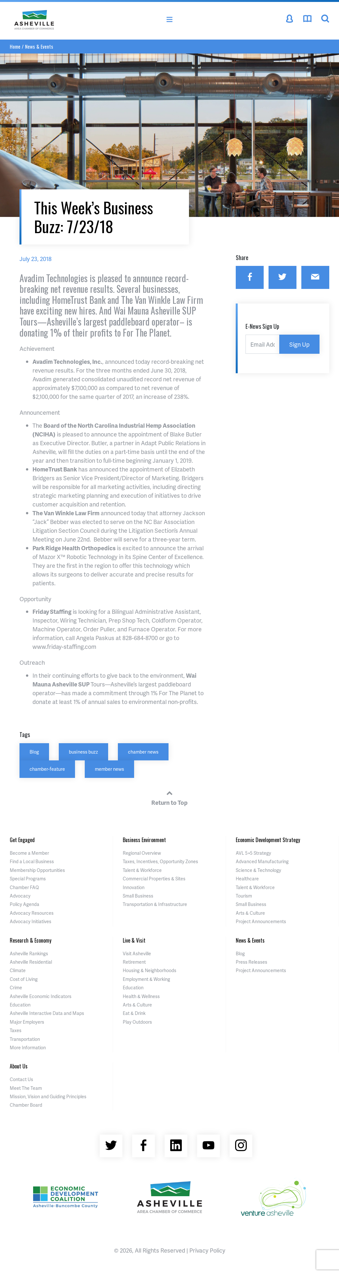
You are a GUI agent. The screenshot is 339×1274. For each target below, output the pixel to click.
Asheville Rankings (29, 953)
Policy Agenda (24, 904)
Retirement (134, 962)
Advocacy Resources (32, 913)
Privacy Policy (207, 1250)
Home (15, 46)
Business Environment (144, 840)
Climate (18, 970)
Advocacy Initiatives (30, 921)
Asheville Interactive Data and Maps (47, 1013)
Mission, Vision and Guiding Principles (48, 1096)
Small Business (138, 896)
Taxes (15, 1030)
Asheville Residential (31, 962)
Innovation (133, 887)
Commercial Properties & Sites (154, 878)
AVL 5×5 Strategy (253, 853)
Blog (34, 751)
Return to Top (169, 797)
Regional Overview (142, 853)
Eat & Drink (134, 1013)
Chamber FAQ (24, 887)
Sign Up (299, 344)
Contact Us (21, 1079)
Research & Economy (30, 940)
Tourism (244, 896)
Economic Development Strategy (268, 840)
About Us (19, 1066)
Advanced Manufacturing (262, 861)
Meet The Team (26, 1088)
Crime (16, 987)
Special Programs (28, 878)
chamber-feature (47, 769)
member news (109, 769)
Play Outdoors (137, 1022)
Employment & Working (146, 979)
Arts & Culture (250, 913)
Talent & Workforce (142, 870)
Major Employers (27, 1022)
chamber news (143, 751)
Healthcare (247, 878)
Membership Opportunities (37, 870)
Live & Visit (134, 940)
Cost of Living (24, 979)
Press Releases (251, 962)
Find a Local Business (32, 861)
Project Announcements (261, 921)
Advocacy (20, 896)
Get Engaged (22, 840)
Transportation (25, 1039)
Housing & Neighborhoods (149, 970)
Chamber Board (26, 1105)
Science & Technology (258, 870)
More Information (28, 1047)
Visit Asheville (137, 953)
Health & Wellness (141, 996)
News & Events (39, 46)
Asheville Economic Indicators (40, 996)
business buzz (83, 751)
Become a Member (29, 853)
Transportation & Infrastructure (155, 904)
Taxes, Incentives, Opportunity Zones (160, 861)
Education (20, 1005)
